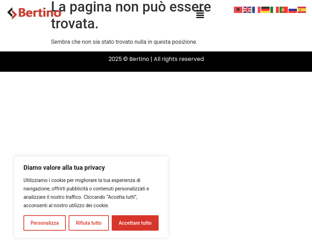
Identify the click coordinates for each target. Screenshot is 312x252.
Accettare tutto (135, 223)
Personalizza (44, 223)
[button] (200, 14)
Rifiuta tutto (89, 223)
